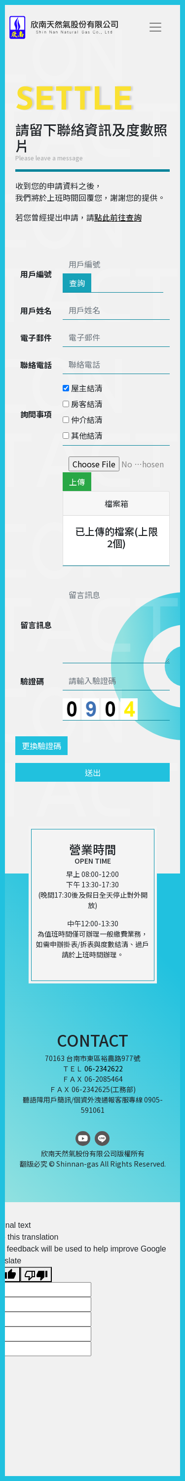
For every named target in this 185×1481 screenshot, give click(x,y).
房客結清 (83, 404)
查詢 (77, 283)
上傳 (77, 482)
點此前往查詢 (118, 217)
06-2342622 (103, 1068)
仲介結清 (83, 419)
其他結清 (83, 435)
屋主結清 (83, 388)
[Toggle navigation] (155, 27)
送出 (93, 772)
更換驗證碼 (41, 746)
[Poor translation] (36, 1274)
